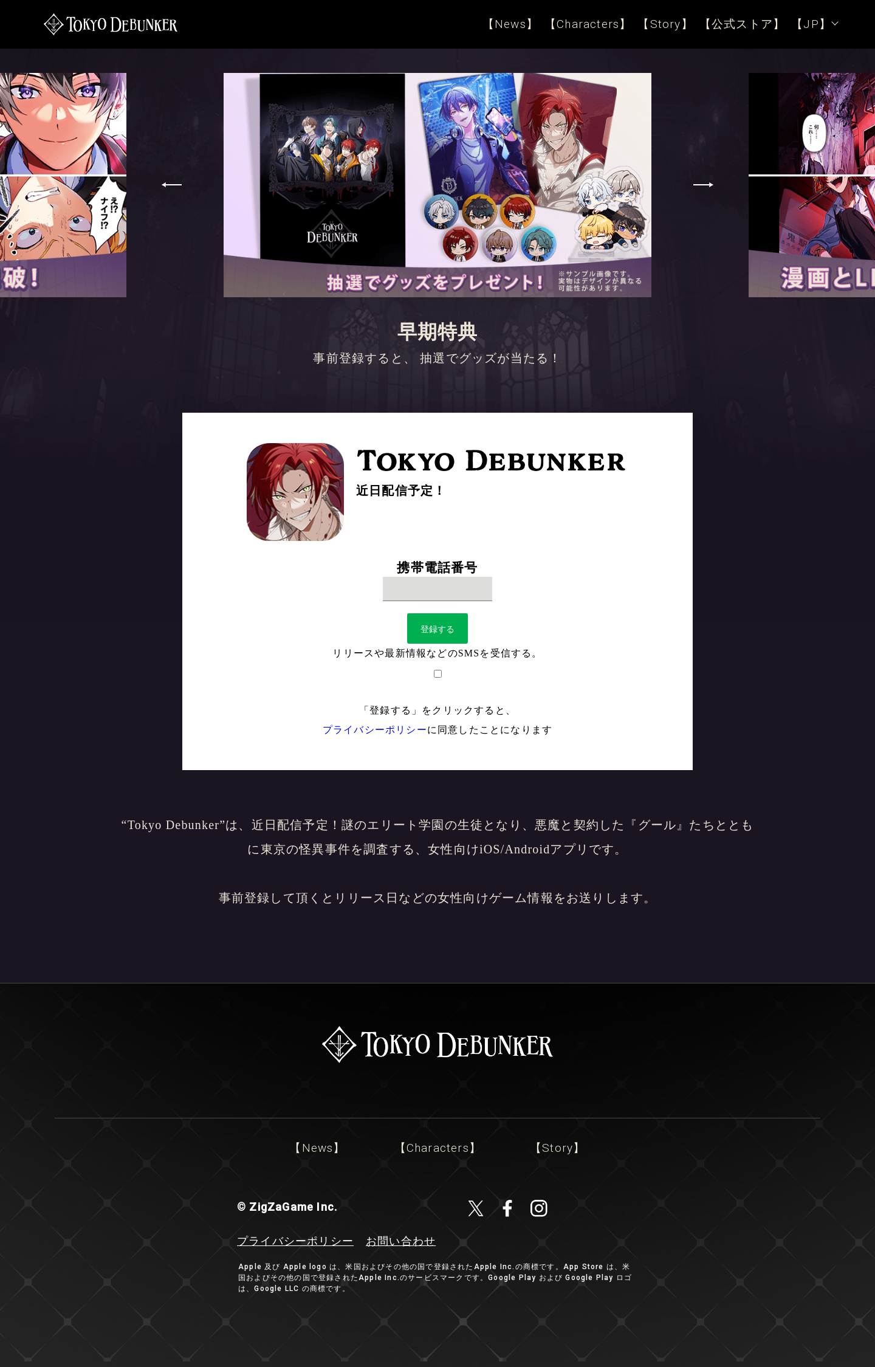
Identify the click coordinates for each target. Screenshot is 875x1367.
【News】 (510, 24)
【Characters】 (587, 24)
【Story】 (665, 24)
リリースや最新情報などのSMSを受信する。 (437, 653)
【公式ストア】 (742, 24)
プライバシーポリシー (375, 730)
